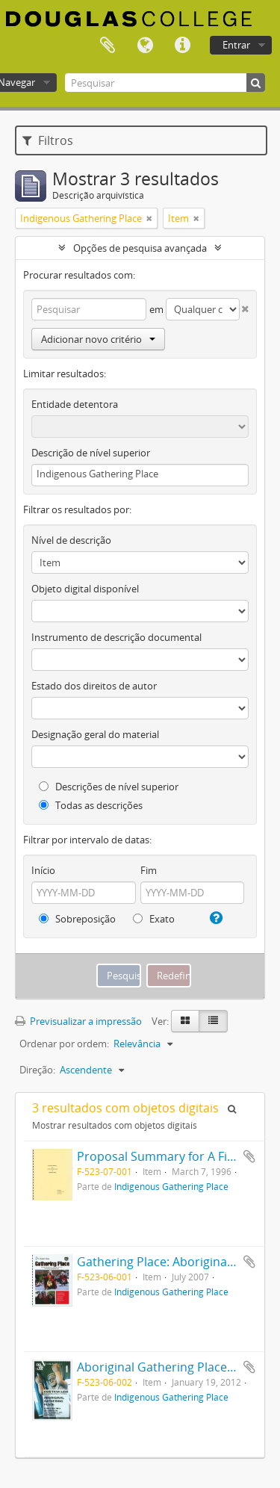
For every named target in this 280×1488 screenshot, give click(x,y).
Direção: (37, 1069)
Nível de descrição (71, 540)
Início (43, 870)
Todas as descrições (91, 805)
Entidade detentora (74, 404)
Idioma (145, 45)
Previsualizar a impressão (78, 1021)
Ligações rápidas (182, 45)
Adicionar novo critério (98, 339)
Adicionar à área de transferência (249, 1156)
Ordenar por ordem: (64, 1043)
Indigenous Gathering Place (171, 1186)
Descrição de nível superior (90, 452)
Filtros (47, 140)
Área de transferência (107, 45)
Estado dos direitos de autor (94, 685)
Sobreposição (77, 919)
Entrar (236, 45)
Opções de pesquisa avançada (140, 248)
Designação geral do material (95, 734)
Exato (154, 919)
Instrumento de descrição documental (116, 637)
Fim (148, 870)
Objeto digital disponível (85, 588)
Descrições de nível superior (108, 786)
